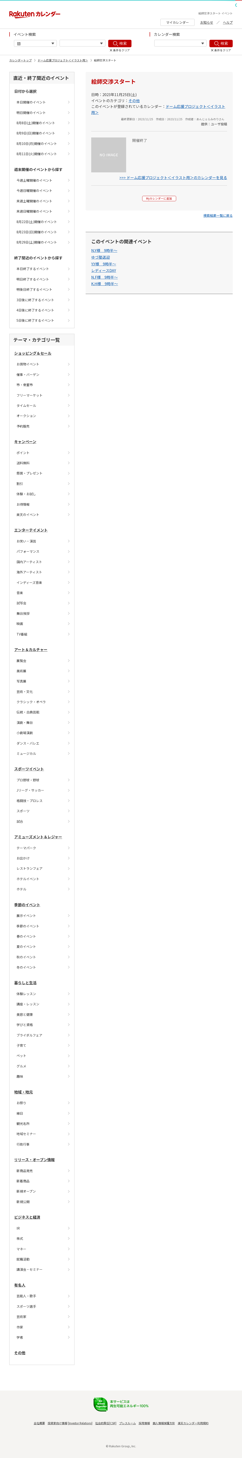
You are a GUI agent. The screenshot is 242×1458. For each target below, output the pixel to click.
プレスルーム (127, 1423)
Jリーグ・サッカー (30, 790)
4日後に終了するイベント (35, 310)
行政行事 (23, 1144)
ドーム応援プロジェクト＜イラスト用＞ (63, 60)
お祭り (21, 1102)
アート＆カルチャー (30, 649)
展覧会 (21, 660)
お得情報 (23, 504)
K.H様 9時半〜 (104, 285)
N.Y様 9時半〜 (104, 252)
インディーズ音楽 (29, 582)
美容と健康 (25, 1014)
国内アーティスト (29, 561)
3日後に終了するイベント (35, 300)
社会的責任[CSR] (105, 1423)
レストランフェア (30, 868)
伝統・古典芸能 (28, 712)
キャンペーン (25, 441)
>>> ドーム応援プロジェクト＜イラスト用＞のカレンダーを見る (173, 177)
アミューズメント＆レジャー (38, 836)
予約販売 (23, 426)
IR (18, 1228)
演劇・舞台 (25, 722)
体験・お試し (26, 494)
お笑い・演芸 (26, 541)
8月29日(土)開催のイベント (37, 242)
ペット (21, 1055)
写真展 (21, 681)
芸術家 (21, 1316)
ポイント (23, 452)
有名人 (19, 1285)
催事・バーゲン (28, 374)
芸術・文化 (25, 691)
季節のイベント (27, 904)
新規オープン (26, 1191)
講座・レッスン (28, 1004)
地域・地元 (23, 1092)
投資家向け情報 (57, 1423)
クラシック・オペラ (31, 701)
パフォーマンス (28, 551)
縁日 (20, 1113)
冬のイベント (26, 967)
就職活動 (23, 1259)
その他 (19, 1352)
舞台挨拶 (23, 613)
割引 (20, 483)
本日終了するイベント (33, 268)
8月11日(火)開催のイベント (37, 153)
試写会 (21, 603)
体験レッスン (26, 993)
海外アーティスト (29, 572)
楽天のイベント (28, 514)
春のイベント (26, 936)
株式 (20, 1238)
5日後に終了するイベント (35, 320)
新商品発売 (25, 1170)
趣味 (20, 1076)
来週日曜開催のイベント (34, 211)
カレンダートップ (20, 60)
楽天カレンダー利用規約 (193, 1423)
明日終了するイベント (33, 279)
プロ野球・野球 (28, 780)
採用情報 (144, 1423)
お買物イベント (28, 364)
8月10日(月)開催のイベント (37, 143)
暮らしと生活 (25, 982)
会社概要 (39, 1423)
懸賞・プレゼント (30, 473)
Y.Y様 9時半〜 (103, 265)
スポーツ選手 (26, 1306)
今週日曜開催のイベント (34, 190)
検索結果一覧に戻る (218, 217)
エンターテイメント (31, 530)
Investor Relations (80, 1423)
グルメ (21, 1066)
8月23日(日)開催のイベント (37, 232)
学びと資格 (25, 1024)
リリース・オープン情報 (34, 1159)
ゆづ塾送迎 (100, 259)
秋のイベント (26, 957)
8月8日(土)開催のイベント (36, 122)
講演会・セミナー (30, 1269)
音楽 (20, 592)
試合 (20, 821)
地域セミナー (26, 1133)
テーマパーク (26, 848)
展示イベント (26, 915)
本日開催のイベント (31, 102)
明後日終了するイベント (34, 289)
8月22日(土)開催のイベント (37, 221)
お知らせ (206, 22)
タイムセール (26, 405)
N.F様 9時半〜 (104, 279)
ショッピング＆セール (32, 353)
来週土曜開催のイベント (34, 201)
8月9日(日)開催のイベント (36, 133)
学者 (20, 1337)
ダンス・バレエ (28, 743)
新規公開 (23, 1201)
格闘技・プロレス (30, 800)
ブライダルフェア (29, 1035)
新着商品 (23, 1181)
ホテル (21, 889)
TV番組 (22, 634)
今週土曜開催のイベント (34, 180)
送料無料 (23, 463)
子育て (21, 1045)
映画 (20, 623)
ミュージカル (26, 753)
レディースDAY (103, 272)
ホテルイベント (28, 878)
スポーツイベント (29, 769)
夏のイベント (26, 946)
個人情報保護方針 (164, 1423)
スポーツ (23, 811)
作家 (20, 1327)
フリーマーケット (30, 395)
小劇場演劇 (25, 732)
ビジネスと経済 (27, 1217)
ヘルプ (228, 22)
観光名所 (23, 1123)
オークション (26, 415)
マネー (21, 1249)
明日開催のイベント (31, 112)
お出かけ (23, 858)
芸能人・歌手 (26, 1296)
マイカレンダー (177, 22)
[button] (218, 217)
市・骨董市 (25, 384)
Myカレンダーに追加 (159, 199)
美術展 (21, 671)
